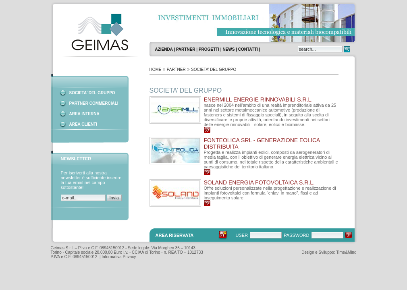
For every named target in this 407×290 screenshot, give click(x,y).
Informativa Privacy (119, 257)
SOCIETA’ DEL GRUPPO (92, 93)
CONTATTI (248, 49)
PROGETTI (209, 49)
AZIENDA (164, 49)
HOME (156, 69)
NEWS (228, 49)
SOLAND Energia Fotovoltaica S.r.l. (259, 182)
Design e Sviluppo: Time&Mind (328, 252)
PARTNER (185, 49)
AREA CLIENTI (83, 124)
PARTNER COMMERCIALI (93, 103)
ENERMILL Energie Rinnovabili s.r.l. (258, 99)
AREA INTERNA (84, 114)
